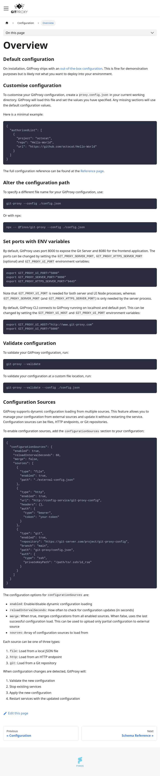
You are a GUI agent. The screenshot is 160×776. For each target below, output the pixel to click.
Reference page (92, 171)
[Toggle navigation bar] (6, 8)
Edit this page (15, 713)
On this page (15, 33)
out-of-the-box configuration (81, 68)
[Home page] (7, 23)
